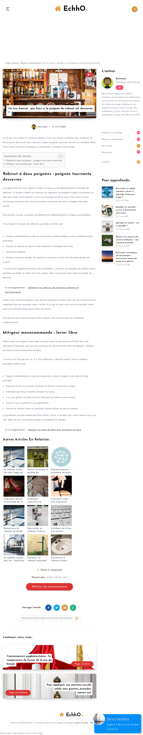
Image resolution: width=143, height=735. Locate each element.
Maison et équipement (31, 63)
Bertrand (121, 79)
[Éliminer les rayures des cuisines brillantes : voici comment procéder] (107, 240)
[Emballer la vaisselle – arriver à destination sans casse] (107, 210)
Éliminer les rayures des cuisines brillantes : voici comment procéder (127, 240)
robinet (57, 577)
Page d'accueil (12, 63)
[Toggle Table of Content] (59, 156)
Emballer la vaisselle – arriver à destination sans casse (126, 210)
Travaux (105, 162)
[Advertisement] (71, 40)
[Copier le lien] (49, 618)
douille (50, 577)
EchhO (71, 9)
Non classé (107, 145)
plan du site (81, 722)
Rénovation (107, 152)
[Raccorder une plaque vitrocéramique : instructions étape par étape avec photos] (107, 256)
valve (64, 577)
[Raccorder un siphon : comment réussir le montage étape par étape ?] (107, 192)
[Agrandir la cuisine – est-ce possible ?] (107, 226)
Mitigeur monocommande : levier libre (25, 164)
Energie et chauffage (112, 132)
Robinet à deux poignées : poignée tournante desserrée (34, 160)
